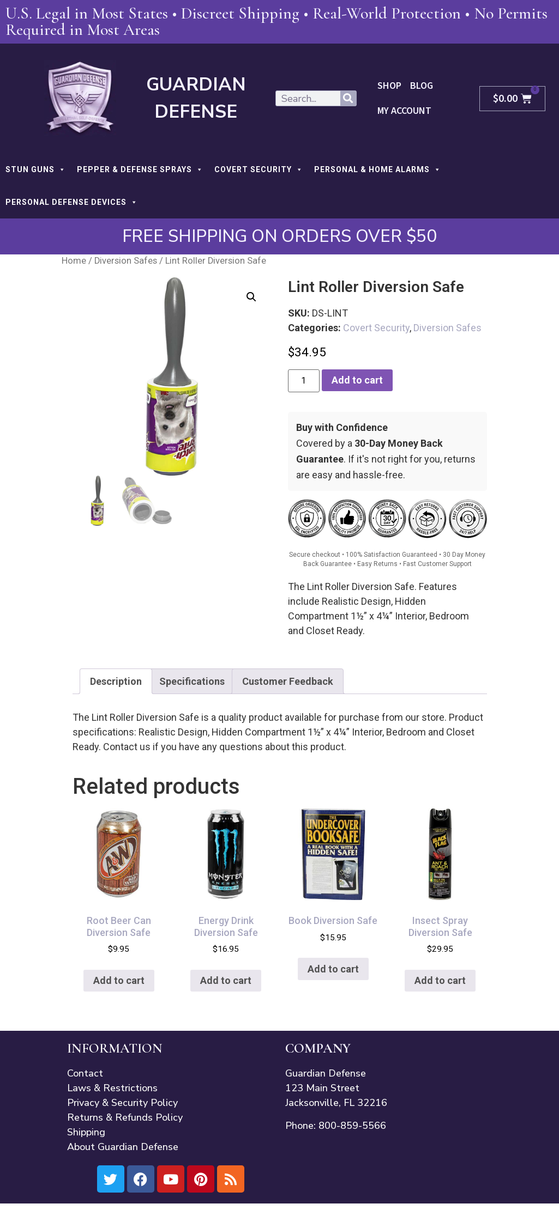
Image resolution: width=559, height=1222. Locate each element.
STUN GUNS (35, 169)
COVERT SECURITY (258, 169)
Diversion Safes (125, 261)
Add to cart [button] (119, 980)
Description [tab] (116, 681)
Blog (421, 86)
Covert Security (376, 327)
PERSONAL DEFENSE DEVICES (71, 202)
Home (74, 261)
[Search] (348, 98)
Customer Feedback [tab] (287, 681)
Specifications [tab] (192, 681)
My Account (404, 111)
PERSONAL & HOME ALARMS (377, 169)
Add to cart (357, 380)
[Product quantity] (304, 380)
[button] (251, 297)
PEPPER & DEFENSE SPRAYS (140, 169)
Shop (389, 86)
